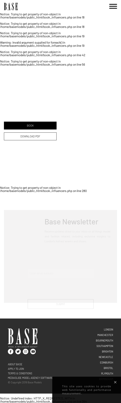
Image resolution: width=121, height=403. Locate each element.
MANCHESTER (105, 335)
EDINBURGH (106, 362)
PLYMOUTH (107, 373)
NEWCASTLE (106, 357)
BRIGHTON (107, 351)
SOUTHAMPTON (104, 346)
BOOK (30, 125)
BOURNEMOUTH (104, 340)
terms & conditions (20, 373)
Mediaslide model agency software (30, 377)
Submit (60, 305)
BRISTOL (108, 368)
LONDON (108, 329)
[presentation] (57, 289)
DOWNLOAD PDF (30, 136)
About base (15, 364)
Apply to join (16, 368)
